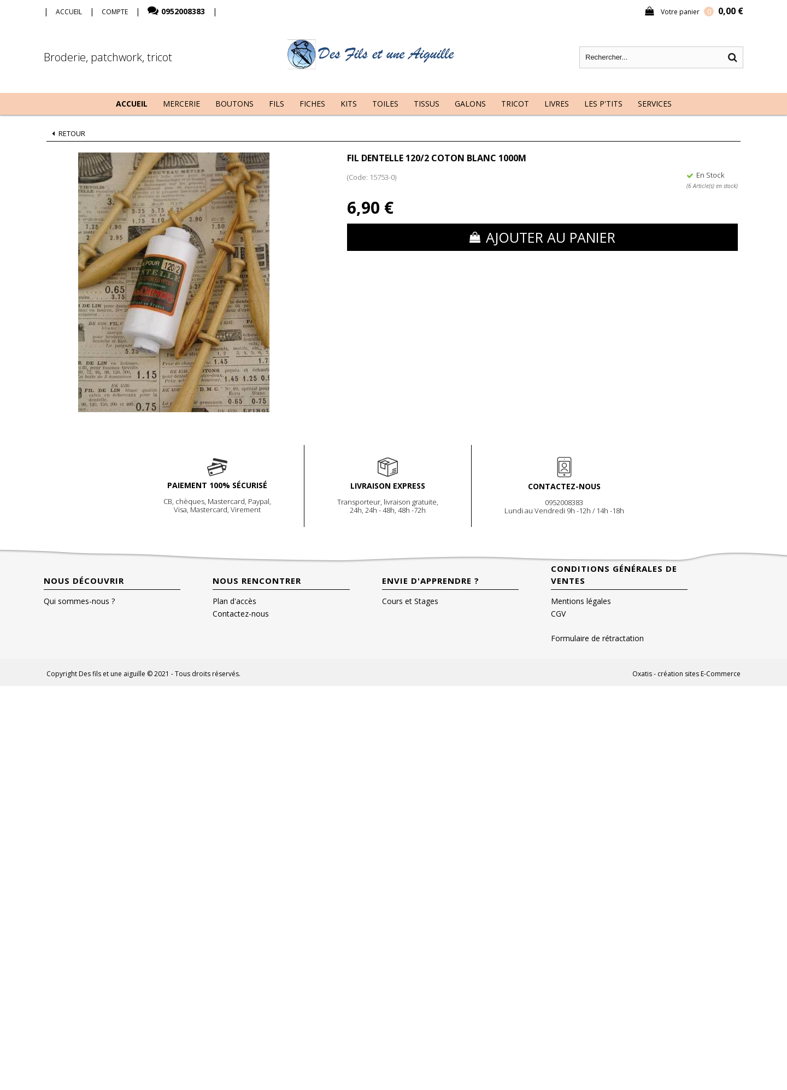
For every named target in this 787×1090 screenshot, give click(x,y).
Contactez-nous (241, 613)
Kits (348, 103)
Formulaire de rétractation (597, 638)
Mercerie (181, 103)
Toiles (385, 103)
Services (655, 103)
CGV (558, 613)
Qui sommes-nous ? (79, 601)
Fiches (312, 103)
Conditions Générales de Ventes (614, 574)
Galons (470, 103)
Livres (556, 103)
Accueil (132, 103)
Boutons (234, 103)
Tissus (426, 103)
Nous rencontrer (257, 580)
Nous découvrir (84, 580)
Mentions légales (581, 601)
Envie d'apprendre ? (430, 580)
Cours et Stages (410, 601)
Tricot (515, 103)
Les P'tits (603, 103)
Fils (276, 103)
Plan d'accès (234, 601)
